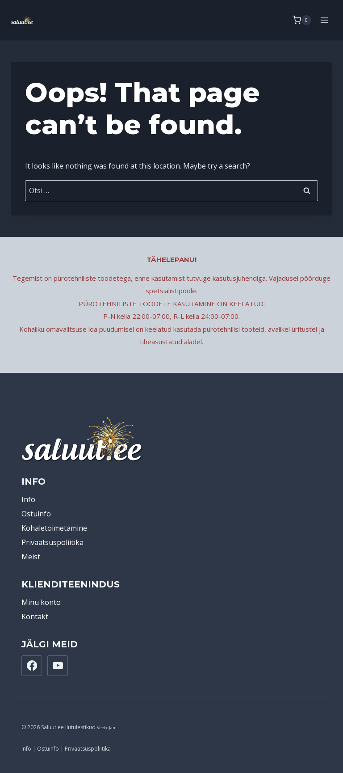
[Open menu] (324, 20)
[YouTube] (57, 665)
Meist (30, 557)
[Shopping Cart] (302, 20)
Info (28, 499)
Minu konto (41, 602)
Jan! (113, 728)
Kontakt (34, 616)
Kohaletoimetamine (54, 528)
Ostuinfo (36, 514)
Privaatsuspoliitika (52, 542)
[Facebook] (31, 665)
